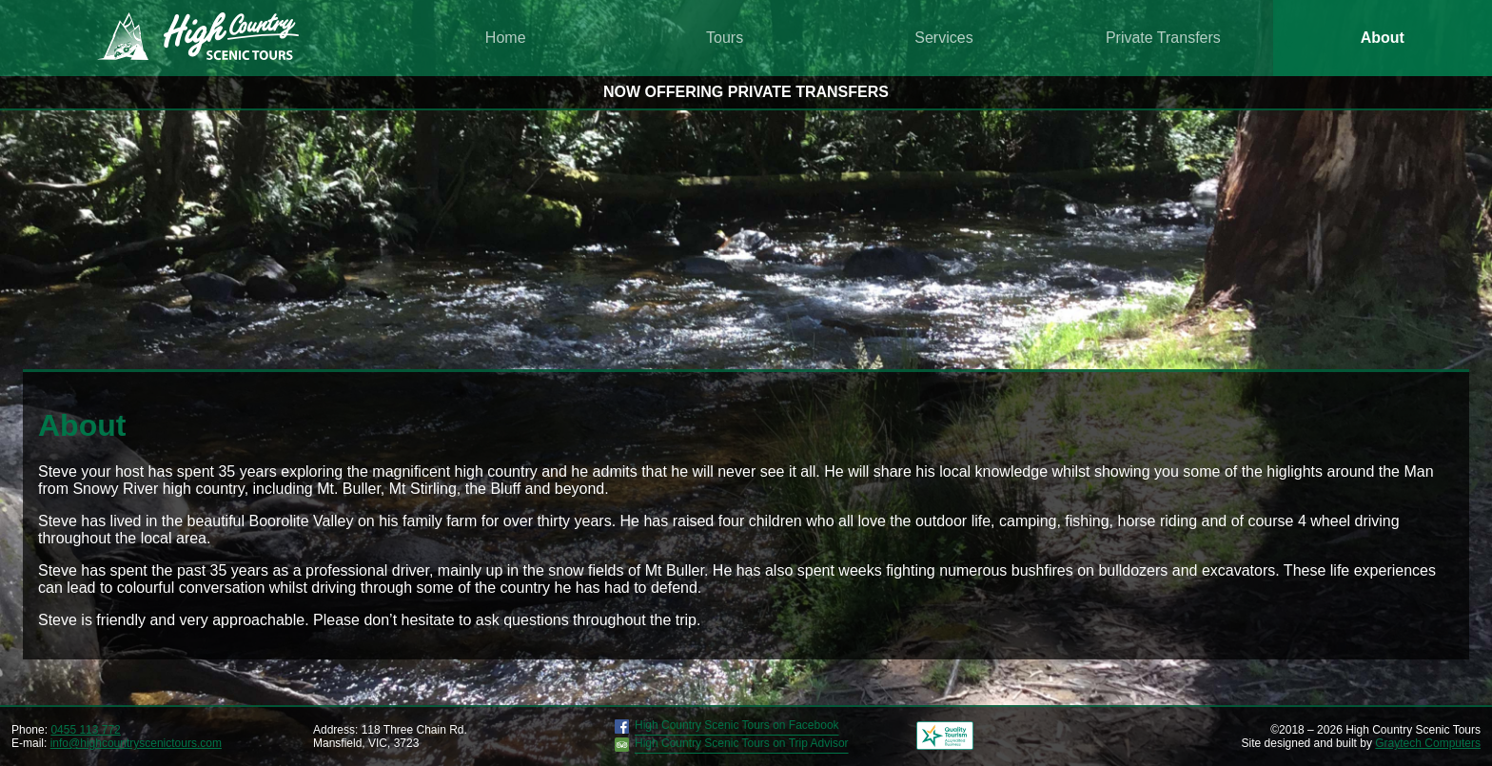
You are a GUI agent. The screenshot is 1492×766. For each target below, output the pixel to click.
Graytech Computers (1428, 743)
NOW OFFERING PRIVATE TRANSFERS (746, 92)
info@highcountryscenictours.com (136, 743)
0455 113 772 (85, 730)
